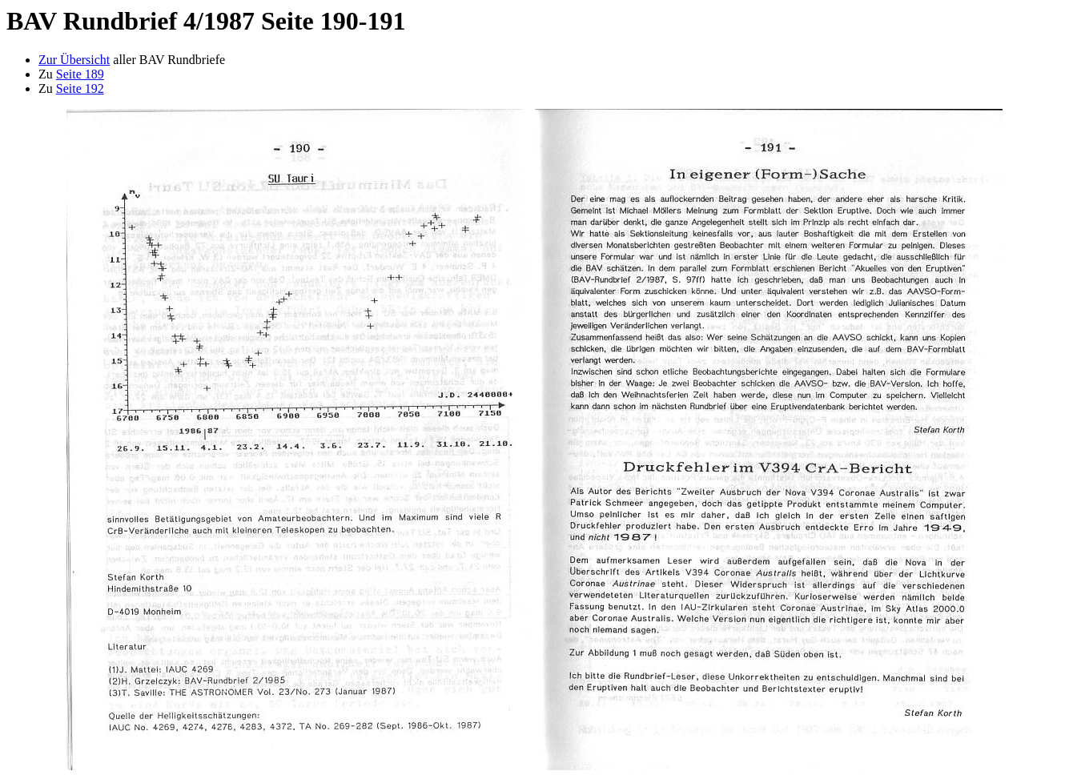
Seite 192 (80, 88)
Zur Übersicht (74, 59)
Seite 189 (80, 74)
